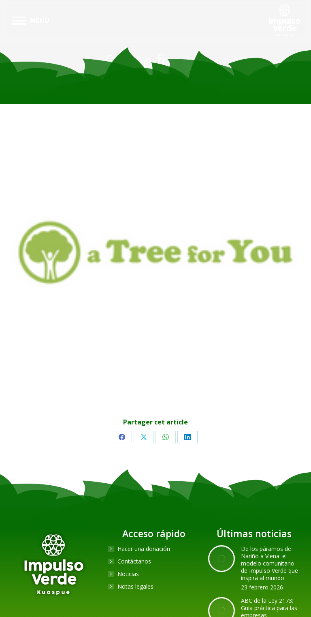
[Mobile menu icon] (30, 21)
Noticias (128, 574)
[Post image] (221, 558)
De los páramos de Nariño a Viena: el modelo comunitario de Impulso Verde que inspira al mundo (269, 563)
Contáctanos (134, 561)
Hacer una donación (143, 549)
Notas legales (135, 586)
